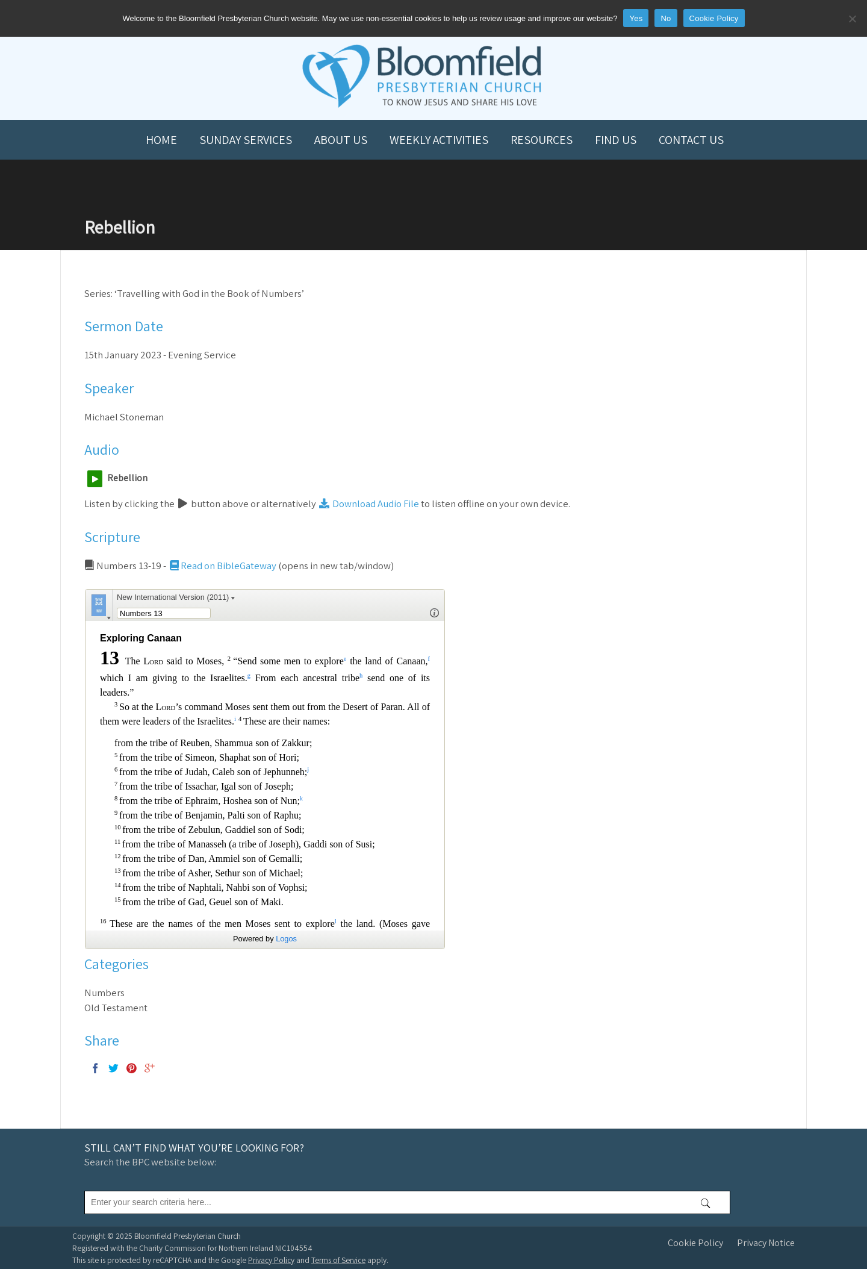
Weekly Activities (439, 140)
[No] (852, 19)
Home (161, 140)
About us (340, 140)
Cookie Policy (695, 1242)
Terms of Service (338, 1260)
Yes (635, 18)
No (665, 18)
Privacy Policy (271, 1260)
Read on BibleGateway (222, 565)
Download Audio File (368, 503)
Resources (542, 140)
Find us (615, 140)
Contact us (691, 140)
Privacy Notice (766, 1242)
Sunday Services (245, 140)
